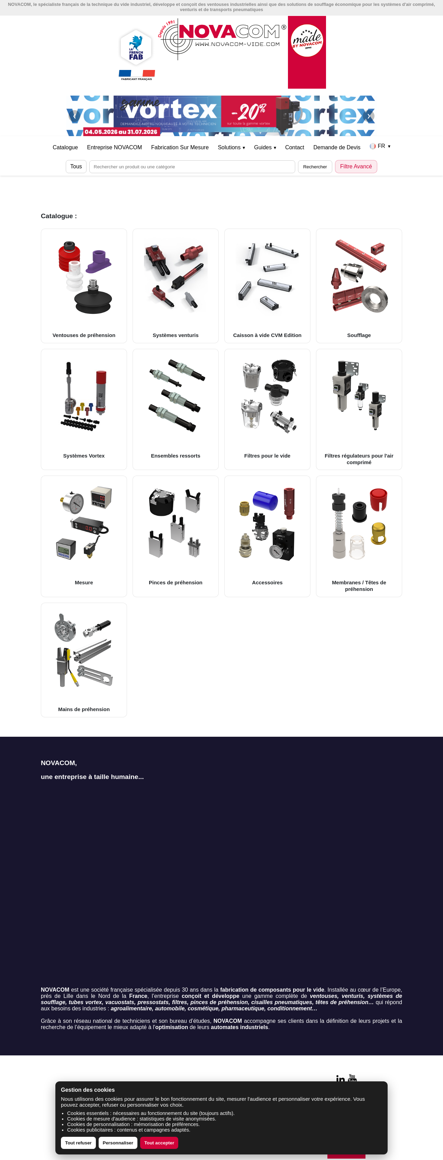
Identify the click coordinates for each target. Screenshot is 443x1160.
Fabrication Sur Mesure (180, 147)
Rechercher (315, 166)
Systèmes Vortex (84, 406)
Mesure (84, 532)
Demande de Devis (336, 147)
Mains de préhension (84, 659)
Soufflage (359, 285)
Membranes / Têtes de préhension (359, 536)
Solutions (231, 147)
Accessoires (267, 532)
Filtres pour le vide (267, 406)
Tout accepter (159, 1142)
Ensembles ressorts (175, 406)
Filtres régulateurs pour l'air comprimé (359, 409)
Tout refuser (78, 1142)
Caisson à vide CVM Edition (267, 285)
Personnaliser (118, 1142)
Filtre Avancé (356, 166)
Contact (294, 147)
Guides (265, 147)
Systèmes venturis (175, 285)
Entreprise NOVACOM (114, 147)
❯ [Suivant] (369, 115)
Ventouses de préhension (84, 285)
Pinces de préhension (175, 532)
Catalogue (65, 147)
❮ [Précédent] (74, 115)
